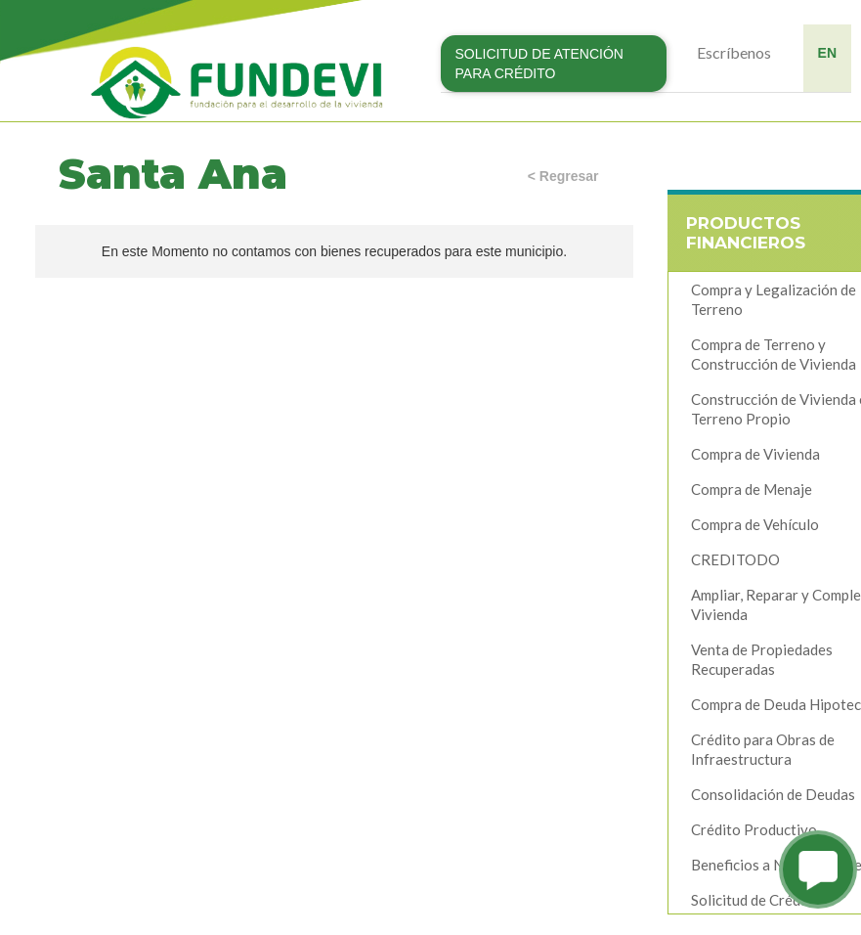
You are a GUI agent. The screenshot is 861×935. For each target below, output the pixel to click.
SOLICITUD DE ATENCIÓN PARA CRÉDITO (539, 63)
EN (827, 53)
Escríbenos (734, 52)
